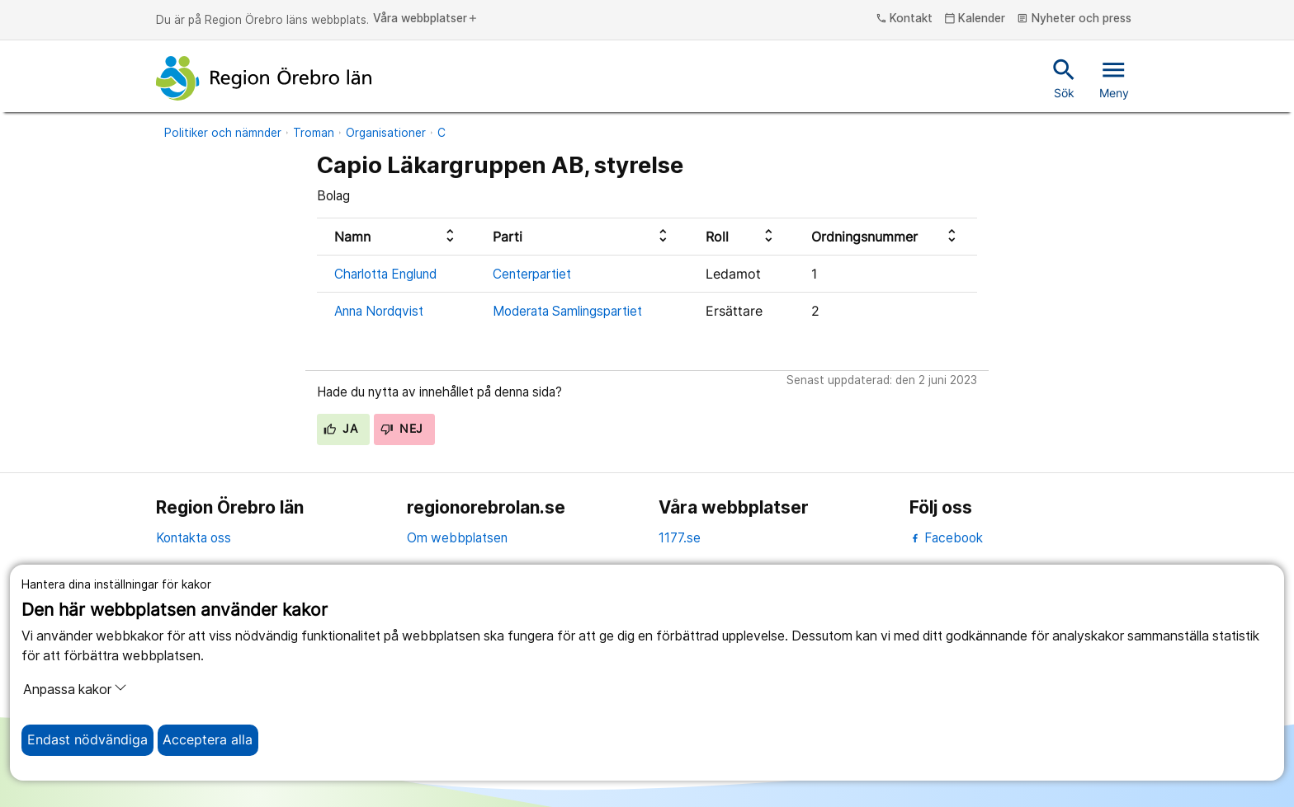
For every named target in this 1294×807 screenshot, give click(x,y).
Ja (340, 428)
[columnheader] (396, 237)
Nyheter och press (1074, 19)
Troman (313, 132)
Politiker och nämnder (222, 132)
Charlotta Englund (385, 274)
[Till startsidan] (264, 78)
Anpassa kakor (75, 689)
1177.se (680, 538)
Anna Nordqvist (378, 311)
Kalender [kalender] (975, 19)
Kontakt (904, 19)
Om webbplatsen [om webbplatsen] (457, 538)
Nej (401, 428)
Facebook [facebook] (946, 538)
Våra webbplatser (426, 19)
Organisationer (386, 132)
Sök (1064, 77)
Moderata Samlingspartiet (567, 311)
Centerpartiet (532, 274)
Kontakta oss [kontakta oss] (193, 538)
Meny (1114, 77)
